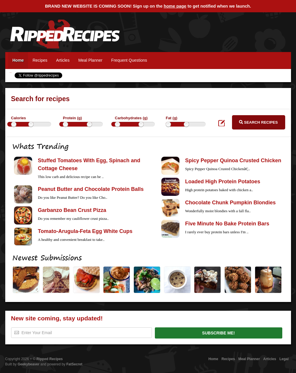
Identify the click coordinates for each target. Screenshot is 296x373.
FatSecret (74, 364)
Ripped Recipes (65, 37)
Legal (283, 359)
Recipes (39, 60)
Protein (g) (72, 118)
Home (18, 60)
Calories (18, 118)
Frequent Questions (129, 60)
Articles (63, 60)
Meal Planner (90, 60)
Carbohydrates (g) (131, 118)
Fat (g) (171, 118)
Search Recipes (258, 122)
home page (175, 6)
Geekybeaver (28, 364)
